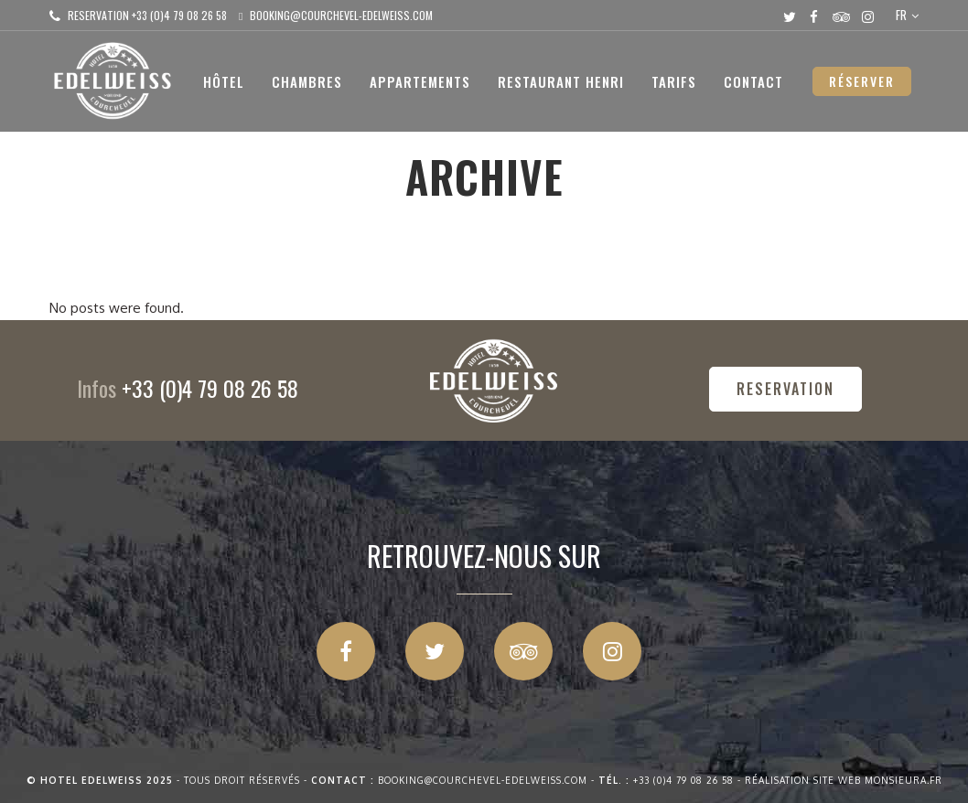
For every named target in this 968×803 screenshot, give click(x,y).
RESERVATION (785, 389)
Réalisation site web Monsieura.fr (843, 780)
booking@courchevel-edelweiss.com (341, 15)
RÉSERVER (862, 81)
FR (901, 14)
